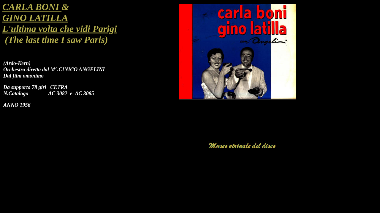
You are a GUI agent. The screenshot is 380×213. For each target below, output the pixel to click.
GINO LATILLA (35, 17)
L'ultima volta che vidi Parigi (59, 28)
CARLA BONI (31, 6)
